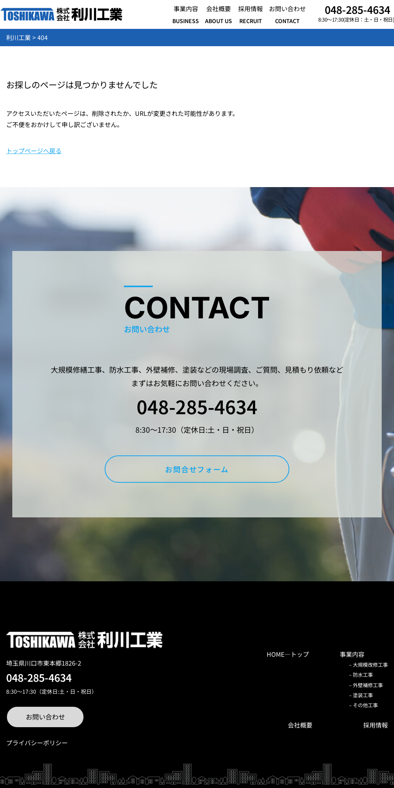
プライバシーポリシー (37, 742)
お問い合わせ (45, 716)
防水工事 (363, 674)
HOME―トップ (288, 654)
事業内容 (352, 654)
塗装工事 (363, 695)
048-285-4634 (357, 9)
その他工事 (365, 705)
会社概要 (300, 724)
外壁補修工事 (368, 685)
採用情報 (375, 724)
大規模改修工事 (370, 664)
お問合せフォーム (197, 469)
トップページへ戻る (34, 150)
